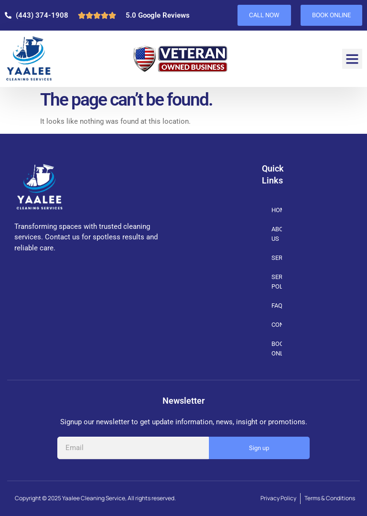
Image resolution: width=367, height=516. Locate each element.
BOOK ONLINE (276, 348)
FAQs (276, 305)
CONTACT (276, 324)
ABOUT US (276, 234)
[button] (352, 59)
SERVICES (276, 258)
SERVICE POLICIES (276, 281)
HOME (276, 210)
